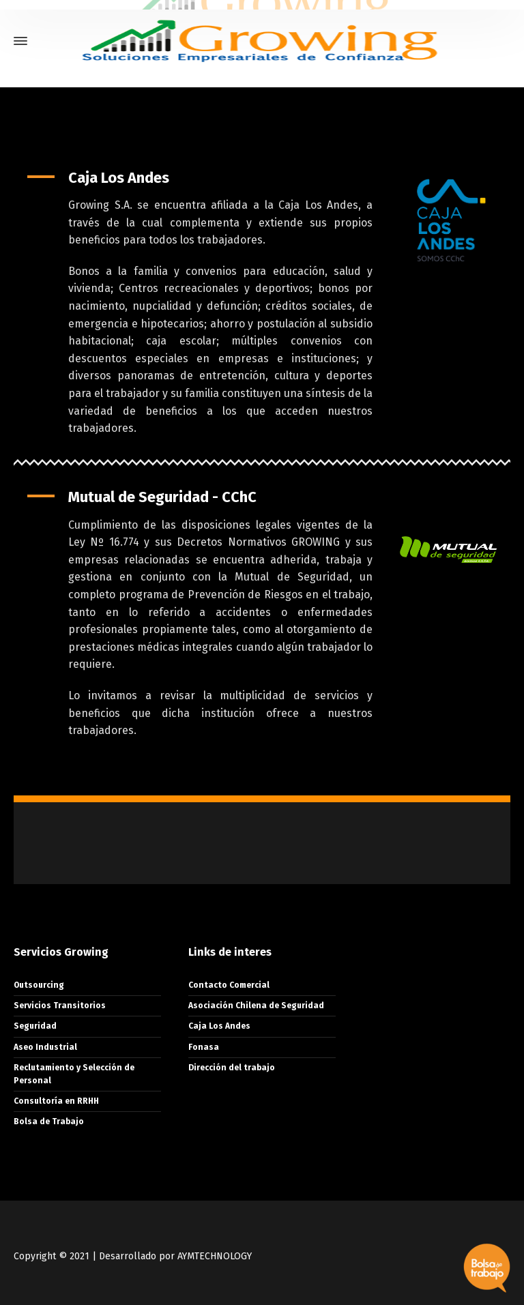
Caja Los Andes (219, 1026)
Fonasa (203, 1047)
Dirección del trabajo (231, 1067)
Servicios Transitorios (60, 1005)
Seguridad (35, 1026)
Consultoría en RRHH (56, 1101)
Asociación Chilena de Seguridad (256, 1005)
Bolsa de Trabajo (49, 1121)
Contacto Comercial (229, 985)
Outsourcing (39, 985)
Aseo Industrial (45, 1047)
